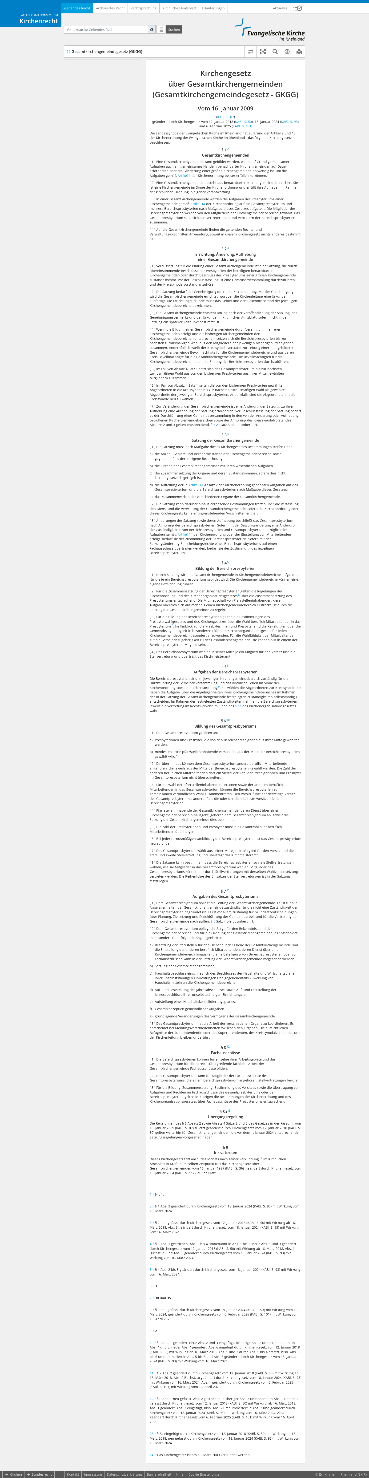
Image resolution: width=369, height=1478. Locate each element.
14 (153, 1455)
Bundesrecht (39, 1474)
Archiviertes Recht (110, 8)
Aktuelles (280, 8)
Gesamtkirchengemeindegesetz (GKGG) (104, 51)
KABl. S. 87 (225, 117)
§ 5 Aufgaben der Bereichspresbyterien (106, 104)
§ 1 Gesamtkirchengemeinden (98, 67)
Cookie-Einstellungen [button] (205, 1474)
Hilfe (180, 1474)
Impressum (93, 1474)
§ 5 (213, 921)
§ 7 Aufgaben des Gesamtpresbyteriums (92, 120)
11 (153, 1373)
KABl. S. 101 (242, 126)
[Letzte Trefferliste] (160, 29)
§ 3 (213, 424)
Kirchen (13, 1474)
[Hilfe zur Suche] (152, 29)
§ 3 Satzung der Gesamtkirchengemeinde (95, 87)
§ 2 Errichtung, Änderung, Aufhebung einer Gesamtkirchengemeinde (104, 76)
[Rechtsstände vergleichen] (251, 51)
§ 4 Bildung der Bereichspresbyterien (104, 97)
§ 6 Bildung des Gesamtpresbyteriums (105, 111)
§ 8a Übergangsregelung (94, 136)
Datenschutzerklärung (124, 1474)
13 (153, 1433)
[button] (297, 8)
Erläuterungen (213, 8)
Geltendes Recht (77, 8)
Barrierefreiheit (159, 1474)
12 (153, 1399)
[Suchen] (174, 29)
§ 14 (238, 706)
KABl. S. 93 (289, 121)
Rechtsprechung (143, 8)
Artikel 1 (184, 175)
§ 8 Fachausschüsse (90, 129)
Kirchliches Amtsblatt (179, 8)
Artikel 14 (197, 204)
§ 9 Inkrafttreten (87, 143)
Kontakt (73, 1474)
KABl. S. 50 (243, 121)
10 (153, 1342)
